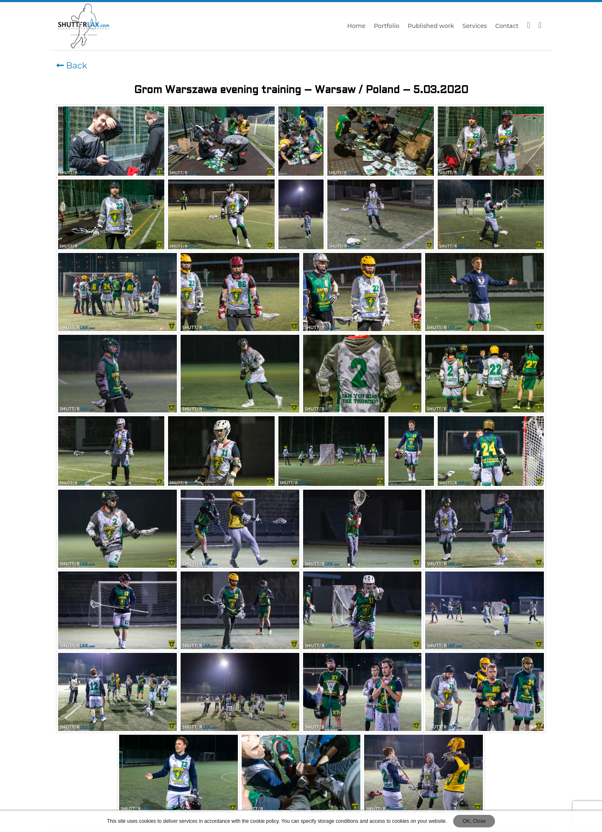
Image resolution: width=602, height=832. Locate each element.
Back (71, 66)
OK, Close (474, 821)
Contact (507, 26)
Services (474, 26)
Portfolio (386, 26)
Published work (431, 26)
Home (356, 26)
